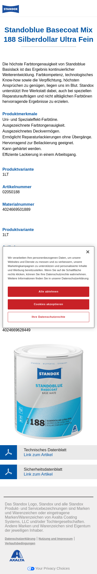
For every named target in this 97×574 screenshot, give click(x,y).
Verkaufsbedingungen (20, 543)
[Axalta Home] (10, 11)
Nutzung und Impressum (56, 538)
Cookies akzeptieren (48, 304)
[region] (48, 287)
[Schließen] (87, 251)
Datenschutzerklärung (20, 538)
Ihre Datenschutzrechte (48, 316)
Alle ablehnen (48, 291)
